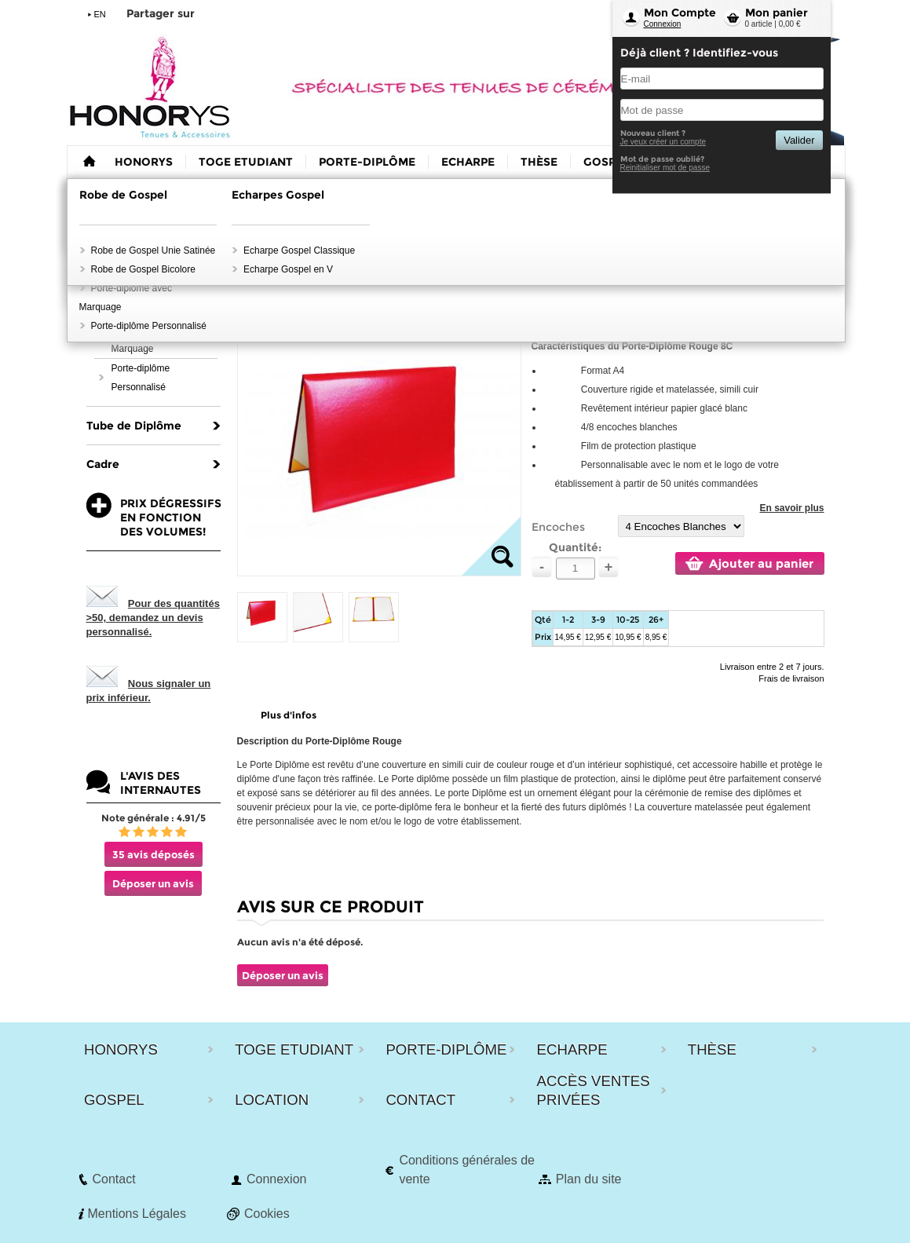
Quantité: (575, 547)
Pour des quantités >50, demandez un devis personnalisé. (153, 618)
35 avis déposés (153, 854)
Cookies (267, 1213)
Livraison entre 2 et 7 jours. (772, 666)
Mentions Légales (137, 1213)
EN (100, 14)
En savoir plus (791, 508)
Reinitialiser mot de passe (665, 167)
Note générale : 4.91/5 (153, 818)
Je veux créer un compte (663, 141)
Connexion (663, 24)
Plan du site (589, 1179)
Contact (114, 1179)
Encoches (558, 527)
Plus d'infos (288, 715)
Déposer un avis (153, 883)
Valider (799, 140)
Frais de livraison (791, 678)
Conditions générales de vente (467, 1169)
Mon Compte (680, 12)
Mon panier (776, 12)
